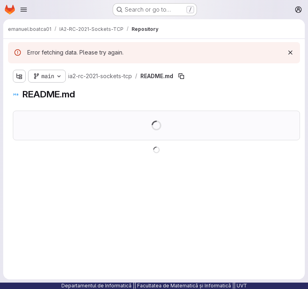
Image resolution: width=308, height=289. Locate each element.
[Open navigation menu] (23, 9)
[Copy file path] (181, 76)
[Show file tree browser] (19, 76)
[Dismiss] (290, 52)
